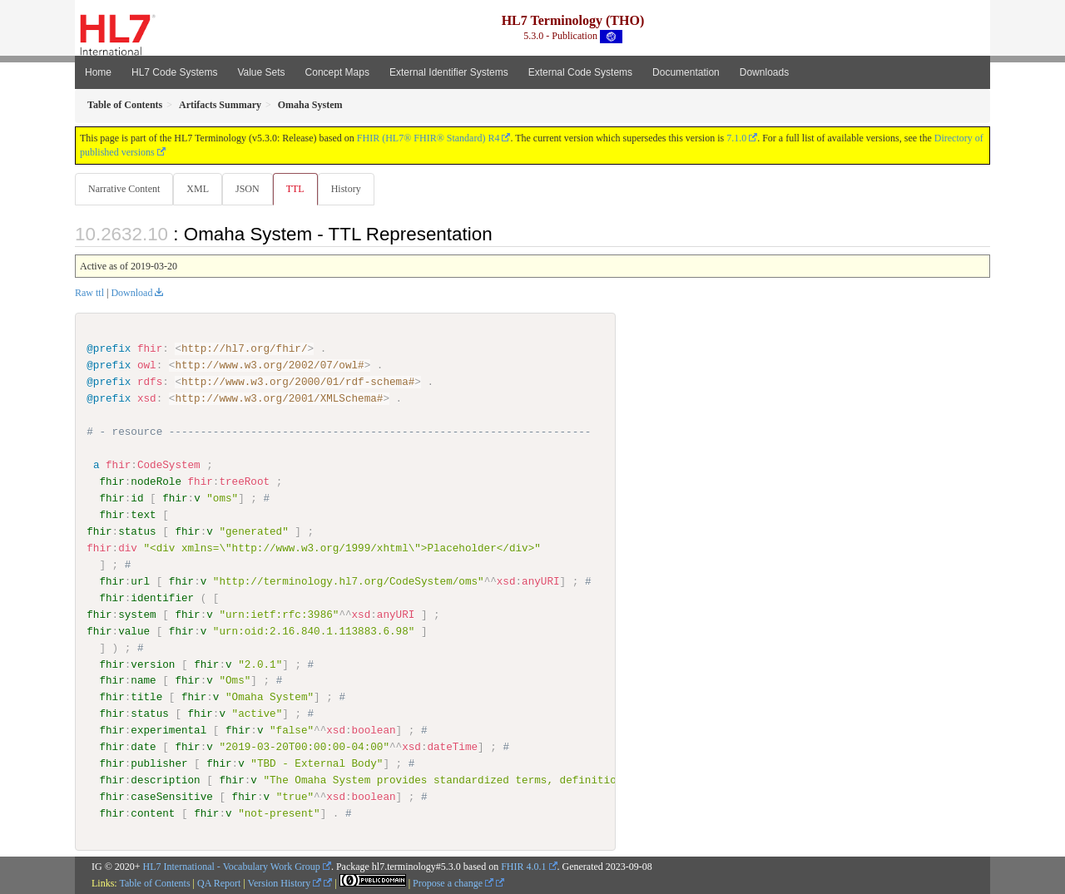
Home (98, 72)
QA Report (218, 883)
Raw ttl (89, 293)
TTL (300, 189)
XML (199, 189)
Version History (285, 883)
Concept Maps (337, 72)
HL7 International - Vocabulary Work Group (231, 866)
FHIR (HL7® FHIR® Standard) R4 (428, 138)
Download (131, 293)
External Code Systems (580, 72)
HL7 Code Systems (174, 72)
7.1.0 (736, 138)
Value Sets (261, 72)
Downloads (764, 72)
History (353, 189)
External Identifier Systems (448, 72)
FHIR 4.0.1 (523, 866)
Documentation (686, 72)
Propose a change (453, 883)
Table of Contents (154, 883)
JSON (251, 189)
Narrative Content (124, 189)
